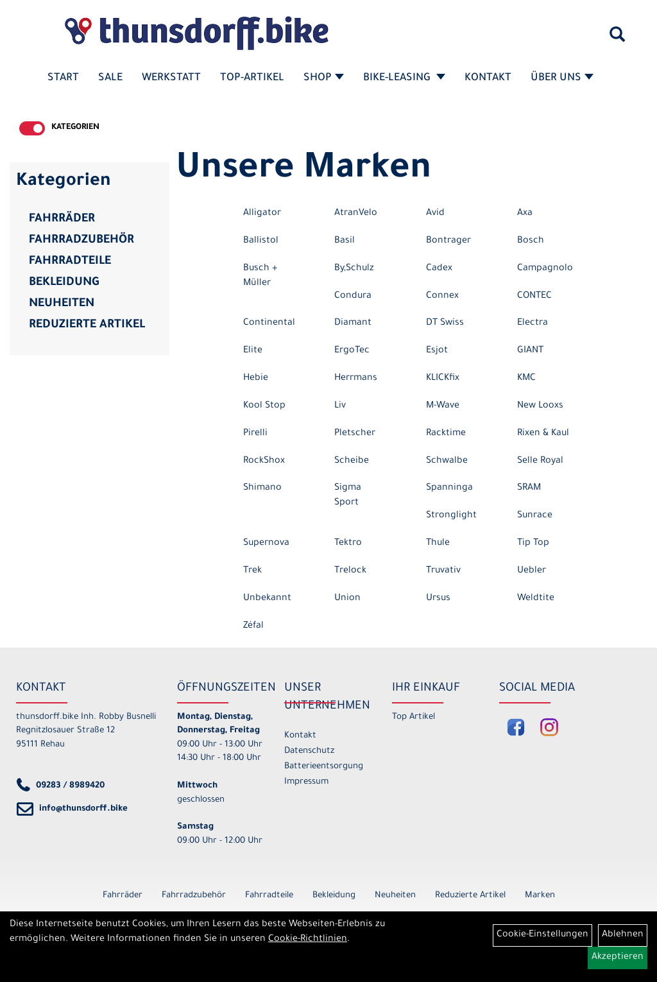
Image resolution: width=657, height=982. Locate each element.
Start (63, 78)
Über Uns (562, 78)
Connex (442, 296)
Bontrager (448, 241)
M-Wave (442, 406)
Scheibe (351, 461)
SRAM (529, 488)
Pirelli (255, 434)
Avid (435, 214)
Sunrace (534, 516)
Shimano (262, 488)
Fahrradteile (70, 261)
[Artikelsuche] (617, 39)
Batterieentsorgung (323, 766)
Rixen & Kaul (543, 434)
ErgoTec (352, 351)
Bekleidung (64, 283)
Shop (323, 78)
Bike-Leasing (404, 78)
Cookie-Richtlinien (307, 940)
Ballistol (260, 241)
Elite (252, 351)
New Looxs (540, 406)
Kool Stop (264, 406)
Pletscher (354, 434)
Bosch (530, 241)
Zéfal (253, 626)
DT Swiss (445, 323)
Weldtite (535, 599)
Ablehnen (623, 935)
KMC (526, 379)
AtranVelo (355, 214)
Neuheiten (61, 304)
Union (347, 599)
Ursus (438, 599)
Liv (340, 406)
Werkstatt (171, 78)
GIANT (530, 351)
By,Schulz (354, 269)
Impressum (306, 782)
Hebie (255, 379)
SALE (110, 78)
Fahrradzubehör (81, 240)
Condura (352, 296)
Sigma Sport (347, 495)
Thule (438, 543)
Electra (532, 323)
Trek (252, 571)
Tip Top (533, 543)
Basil (344, 241)
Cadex (439, 269)
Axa (525, 214)
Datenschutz (309, 751)
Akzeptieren (618, 957)
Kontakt (488, 78)
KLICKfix (442, 379)
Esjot (437, 351)
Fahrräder (62, 219)
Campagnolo (545, 269)
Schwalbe (447, 461)
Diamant (352, 323)
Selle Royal (540, 461)
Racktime (446, 434)
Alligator (262, 214)
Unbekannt (267, 599)
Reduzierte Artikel (87, 325)
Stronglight (451, 516)
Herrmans (355, 379)
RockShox (264, 461)
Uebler (531, 571)
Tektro (348, 543)
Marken (540, 895)
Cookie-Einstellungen (542, 935)
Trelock (350, 571)
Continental (269, 323)
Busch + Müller (260, 276)
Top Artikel (413, 717)
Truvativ (443, 571)
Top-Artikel (252, 78)
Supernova (266, 543)
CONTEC (534, 296)
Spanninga (449, 488)
